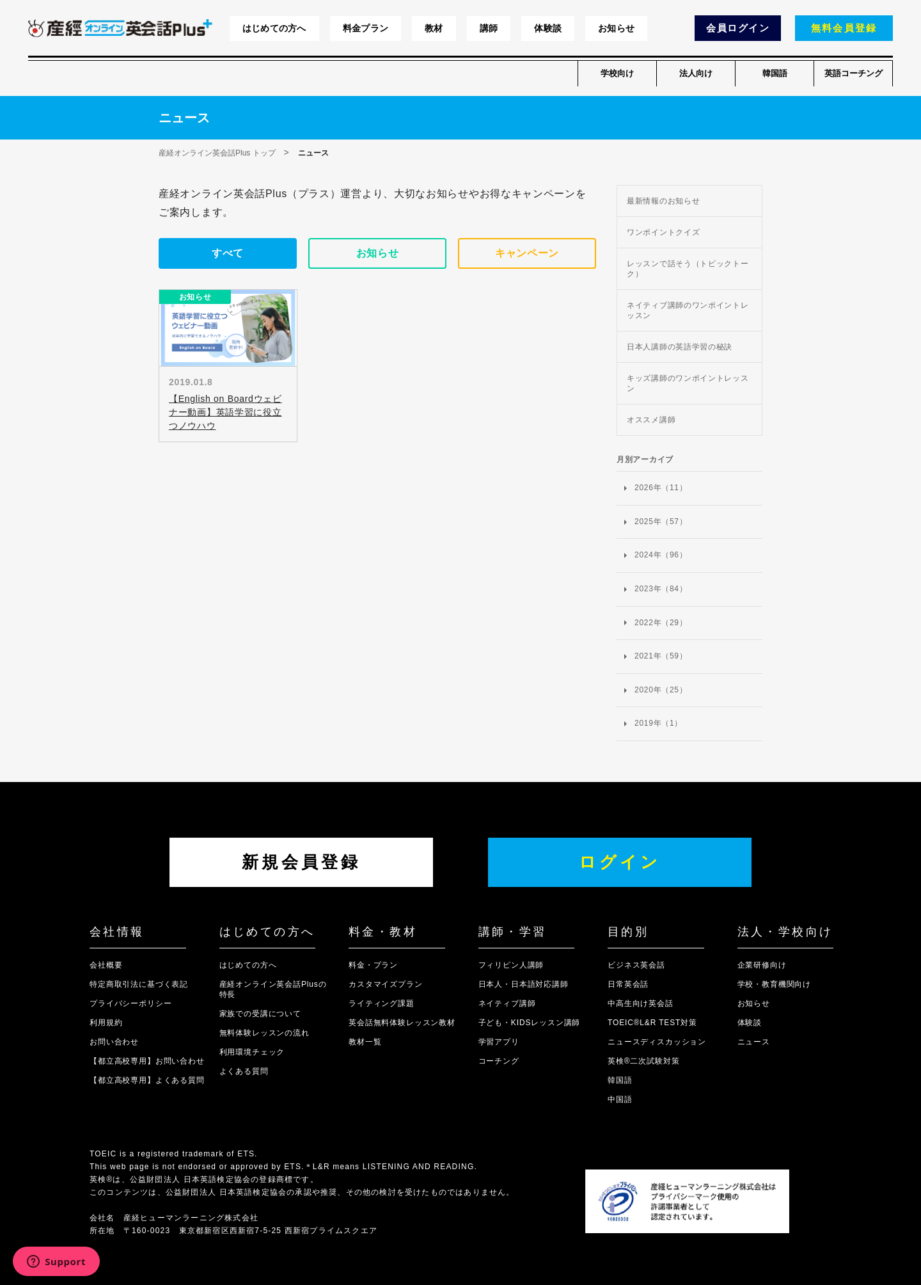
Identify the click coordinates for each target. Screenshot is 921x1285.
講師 (489, 28)
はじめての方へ (274, 28)
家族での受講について (260, 1013)
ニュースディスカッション (657, 1041)
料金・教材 (383, 931)
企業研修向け (762, 965)
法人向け (695, 73)
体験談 (548, 28)
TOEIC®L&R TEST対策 (652, 1022)
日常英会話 (628, 984)
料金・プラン (373, 965)
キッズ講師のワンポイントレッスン (688, 383)
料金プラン (365, 28)
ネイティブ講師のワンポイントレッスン (688, 310)
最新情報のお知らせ (663, 200)
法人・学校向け (785, 931)
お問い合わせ (114, 1041)
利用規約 (106, 1022)
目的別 (628, 931)
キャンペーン (527, 253)
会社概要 (106, 965)
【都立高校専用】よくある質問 (147, 1080)
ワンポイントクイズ (663, 232)
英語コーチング (853, 73)
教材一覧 (365, 1041)
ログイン (620, 862)
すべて (228, 253)
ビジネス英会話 (636, 965)
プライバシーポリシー (130, 1003)
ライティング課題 (381, 1003)
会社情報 (117, 931)
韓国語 (774, 73)
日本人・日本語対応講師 (523, 984)
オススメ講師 (651, 419)
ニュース (753, 1041)
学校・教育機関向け (774, 984)
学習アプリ (498, 1041)
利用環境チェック (252, 1052)
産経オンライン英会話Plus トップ (217, 152)
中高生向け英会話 (640, 1003)
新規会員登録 (301, 862)
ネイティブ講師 (507, 1003)
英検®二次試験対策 (643, 1061)
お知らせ (616, 28)
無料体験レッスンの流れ (264, 1032)
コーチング (498, 1061)
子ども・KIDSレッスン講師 (529, 1022)
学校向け (617, 73)
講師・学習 (512, 931)
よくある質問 (244, 1071)
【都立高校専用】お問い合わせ (147, 1061)
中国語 (620, 1099)
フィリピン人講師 (511, 965)
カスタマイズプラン (386, 984)
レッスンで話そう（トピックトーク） (688, 268)
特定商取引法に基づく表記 (139, 984)
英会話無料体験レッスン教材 (402, 1022)
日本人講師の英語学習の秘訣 (679, 346)
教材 (434, 28)
